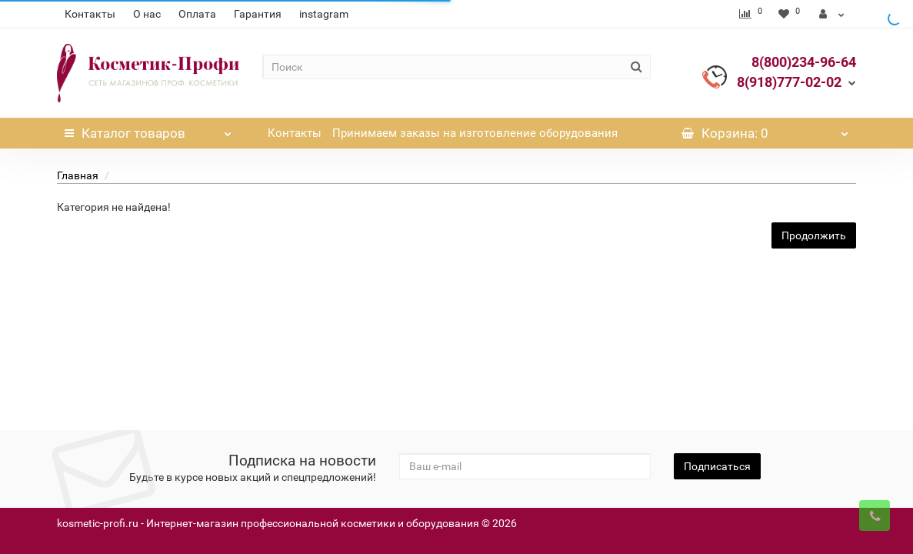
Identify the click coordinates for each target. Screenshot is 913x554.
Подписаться (717, 466)
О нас (147, 14)
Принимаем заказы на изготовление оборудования (475, 133)
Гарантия (258, 14)
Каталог (148, 129)
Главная (77, 175)
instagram (323, 14)
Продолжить (813, 235)
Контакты (90, 14)
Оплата (197, 14)
